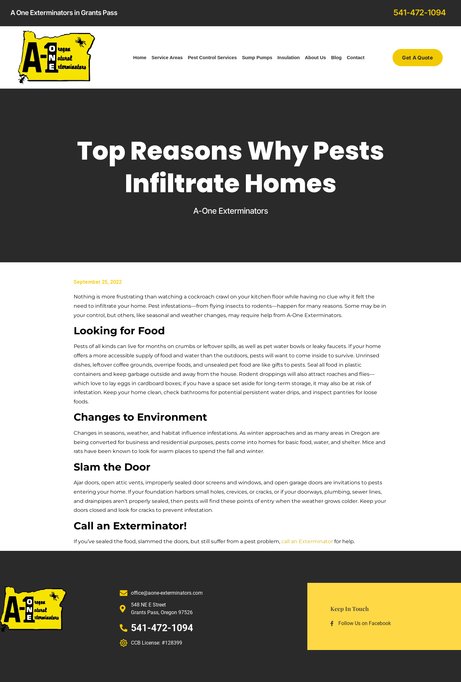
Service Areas (166, 57)
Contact (355, 57)
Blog (336, 57)
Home (139, 57)
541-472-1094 (419, 12)
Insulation (289, 57)
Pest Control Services (212, 57)
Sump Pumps (257, 57)
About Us (315, 57)
